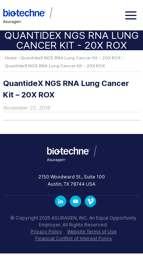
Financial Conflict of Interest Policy (73, 238)
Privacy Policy (46, 231)
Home (11, 58)
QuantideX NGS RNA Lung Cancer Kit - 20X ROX (71, 58)
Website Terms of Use (92, 231)
